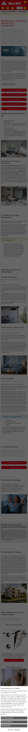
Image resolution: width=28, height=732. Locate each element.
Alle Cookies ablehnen (7, 721)
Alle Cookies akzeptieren (8, 718)
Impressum (10, 729)
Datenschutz (17, 729)
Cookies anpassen (6, 725)
